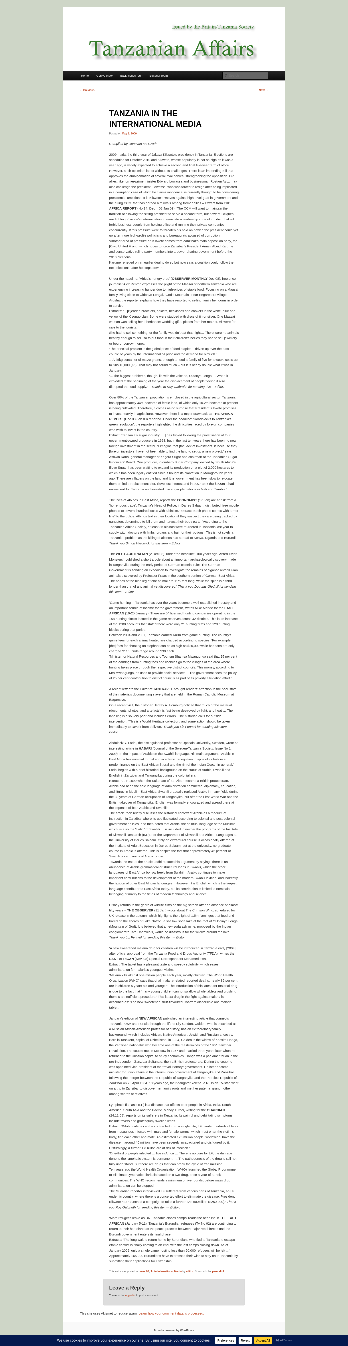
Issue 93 (144, 1271)
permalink (218, 1271)
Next (263, 90)
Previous (87, 90)
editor (189, 1271)
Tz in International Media (166, 1271)
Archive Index (104, 75)
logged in (130, 1295)
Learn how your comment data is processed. (171, 1313)
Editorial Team (159, 75)
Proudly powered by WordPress (174, 1330)
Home (85, 75)
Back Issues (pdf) (131, 75)
